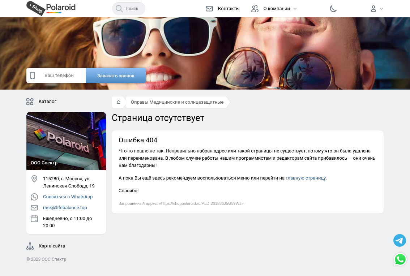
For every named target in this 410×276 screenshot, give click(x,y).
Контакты (223, 8)
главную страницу (305, 178)
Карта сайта (45, 246)
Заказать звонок (115, 75)
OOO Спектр (54, 259)
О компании (270, 8)
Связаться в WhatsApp (62, 196)
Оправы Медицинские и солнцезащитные (177, 102)
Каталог (41, 101)
